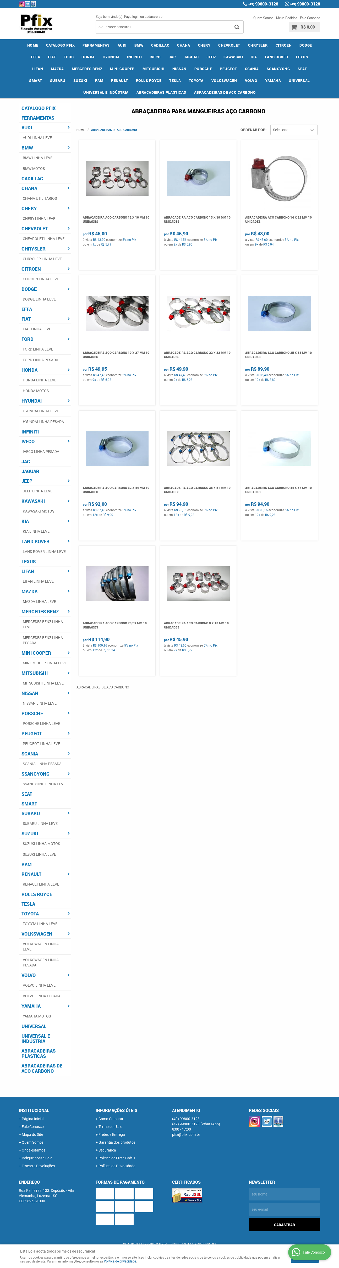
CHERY (204, 45)
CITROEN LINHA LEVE (41, 278)
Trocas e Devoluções (38, 1165)
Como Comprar (111, 1118)
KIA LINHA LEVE (36, 531)
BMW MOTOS (34, 168)
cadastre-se (153, 16)
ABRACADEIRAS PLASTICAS (161, 92)
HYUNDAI (111, 56)
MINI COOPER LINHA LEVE (45, 662)
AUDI (122, 45)
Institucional (34, 1110)
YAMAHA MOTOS (37, 1016)
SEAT (302, 68)
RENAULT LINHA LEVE (41, 884)
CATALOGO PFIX (60, 45)
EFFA (35, 56)
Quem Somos (263, 17)
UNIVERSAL (299, 80)
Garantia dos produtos (117, 1142)
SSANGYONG (278, 68)
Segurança (107, 1150)
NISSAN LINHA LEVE (40, 703)
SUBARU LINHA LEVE (40, 823)
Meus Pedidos (286, 17)
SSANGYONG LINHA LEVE (44, 783)
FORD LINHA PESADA (40, 359)
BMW (139, 45)
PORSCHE (203, 68)
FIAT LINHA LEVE (37, 328)
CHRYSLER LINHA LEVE (42, 258)
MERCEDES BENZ (87, 68)
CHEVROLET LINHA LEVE (43, 238)
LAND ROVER (276, 56)
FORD (69, 56)
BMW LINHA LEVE (37, 157)
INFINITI (134, 56)
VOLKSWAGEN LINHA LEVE (41, 946)
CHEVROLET (229, 45)
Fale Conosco (310, 17)
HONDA (88, 56)
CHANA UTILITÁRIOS (40, 198)
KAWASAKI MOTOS (38, 511)
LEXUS (302, 56)
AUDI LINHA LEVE (37, 137)
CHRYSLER (258, 45)
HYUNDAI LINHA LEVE (41, 410)
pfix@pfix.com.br (186, 1134)
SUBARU (57, 80)
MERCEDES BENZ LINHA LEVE (43, 624)
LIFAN (37, 68)
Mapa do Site (32, 1134)
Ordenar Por (252, 129)
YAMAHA (273, 80)
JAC (172, 56)
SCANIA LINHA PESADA (42, 763)
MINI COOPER (122, 68)
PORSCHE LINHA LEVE (41, 723)
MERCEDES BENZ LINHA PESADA (43, 640)
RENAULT (119, 80)
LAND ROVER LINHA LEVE (44, 551)
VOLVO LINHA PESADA (42, 995)
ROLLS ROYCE (149, 80)
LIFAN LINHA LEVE (38, 581)
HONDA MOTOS (36, 390)
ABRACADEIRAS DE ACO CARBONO (225, 92)
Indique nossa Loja (37, 1157)
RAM (99, 80)
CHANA (183, 45)
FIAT (52, 56)
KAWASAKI (233, 56)
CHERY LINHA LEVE (39, 218)
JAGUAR (191, 56)
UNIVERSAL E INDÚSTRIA (106, 92)
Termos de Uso (110, 1126)
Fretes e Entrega (112, 1134)
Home (32, 45)
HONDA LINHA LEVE (39, 379)
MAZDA (57, 68)
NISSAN (179, 68)
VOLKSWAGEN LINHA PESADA (41, 962)
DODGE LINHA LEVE (39, 299)
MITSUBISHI (154, 68)
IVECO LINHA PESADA (41, 451)
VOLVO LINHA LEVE (39, 985)
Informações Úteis (116, 1110)
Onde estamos (33, 1150)
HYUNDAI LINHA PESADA (43, 421)
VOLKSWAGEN (224, 80)
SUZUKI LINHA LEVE (39, 854)
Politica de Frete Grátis (117, 1157)
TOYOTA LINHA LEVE (40, 923)
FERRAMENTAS (96, 45)
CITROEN (284, 45)
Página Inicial (32, 1118)
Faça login (131, 16)
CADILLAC (160, 45)
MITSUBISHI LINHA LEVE (43, 683)
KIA (254, 56)
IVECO (155, 56)
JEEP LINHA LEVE (37, 490)
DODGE (305, 45)
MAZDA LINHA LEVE (39, 601)
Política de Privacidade (117, 1165)
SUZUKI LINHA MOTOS (41, 843)
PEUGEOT (228, 68)
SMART (35, 80)
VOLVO (251, 80)
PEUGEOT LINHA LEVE (41, 743)
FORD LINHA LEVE (38, 349)
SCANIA (252, 68)
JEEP (211, 56)
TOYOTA (196, 80)
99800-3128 (263, 4)
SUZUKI (80, 80)
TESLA (175, 80)
